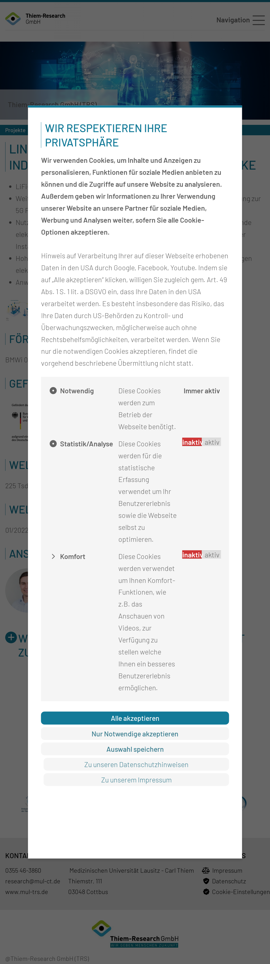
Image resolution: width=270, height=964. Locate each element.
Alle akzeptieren (135, 718)
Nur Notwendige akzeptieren (135, 733)
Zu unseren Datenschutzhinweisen (136, 764)
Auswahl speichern (135, 748)
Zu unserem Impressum (136, 779)
